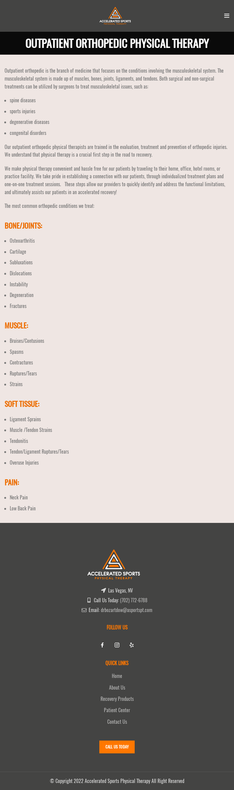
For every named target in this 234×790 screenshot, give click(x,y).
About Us (117, 687)
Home (117, 676)
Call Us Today (117, 746)
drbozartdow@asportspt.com (126, 610)
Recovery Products (117, 699)
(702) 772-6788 (133, 600)
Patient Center (117, 710)
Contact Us (117, 722)
